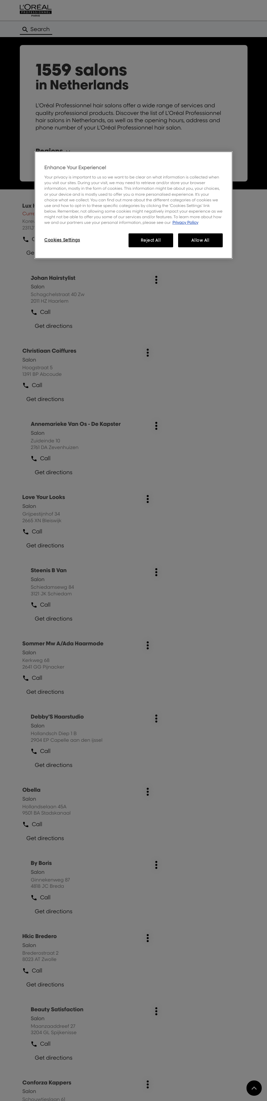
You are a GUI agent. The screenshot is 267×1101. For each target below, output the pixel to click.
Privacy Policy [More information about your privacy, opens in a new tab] (185, 222)
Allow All (200, 240)
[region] (133, 205)
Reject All (151, 240)
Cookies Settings (62, 239)
